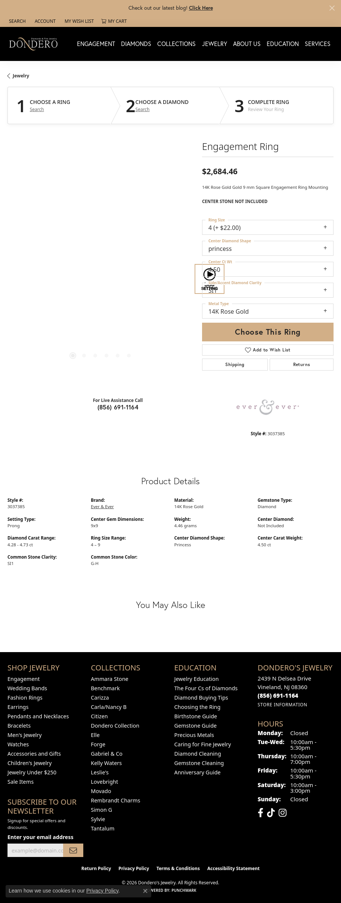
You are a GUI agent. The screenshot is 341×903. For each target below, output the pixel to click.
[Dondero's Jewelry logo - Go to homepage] (35, 44)
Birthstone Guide (195, 716)
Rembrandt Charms (115, 800)
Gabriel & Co (107, 753)
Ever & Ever (102, 506)
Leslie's (100, 772)
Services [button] (318, 43)
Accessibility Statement (233, 868)
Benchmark (105, 688)
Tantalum (102, 828)
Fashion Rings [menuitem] (25, 697)
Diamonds (136, 43)
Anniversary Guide (197, 772)
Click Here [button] (201, 7)
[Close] (332, 8)
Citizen (99, 716)
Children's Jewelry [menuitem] (29, 763)
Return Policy (96, 868)
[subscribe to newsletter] (73, 850)
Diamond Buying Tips (201, 697)
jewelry (21, 76)
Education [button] (283, 43)
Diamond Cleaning (197, 753)
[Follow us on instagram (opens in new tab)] (282, 812)
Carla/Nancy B (109, 706)
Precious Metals (194, 734)
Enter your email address (40, 837)
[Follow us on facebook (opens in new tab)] (260, 812)
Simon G (101, 809)
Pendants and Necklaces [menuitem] (38, 716)
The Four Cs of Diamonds (206, 688)
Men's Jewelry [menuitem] (24, 734)
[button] (16, 21)
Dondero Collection (115, 725)
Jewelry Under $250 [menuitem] (31, 772)
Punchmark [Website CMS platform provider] (183, 890)
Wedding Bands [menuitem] (27, 688)
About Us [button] (247, 43)
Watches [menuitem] (18, 744)
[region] (101, 278)
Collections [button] (176, 43)
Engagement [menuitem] (23, 678)
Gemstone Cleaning (199, 763)
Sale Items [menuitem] (20, 781)
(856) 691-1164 (118, 407)
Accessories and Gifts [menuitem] (34, 753)
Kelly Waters (106, 763)
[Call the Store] (278, 695)
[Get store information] (282, 704)
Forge (98, 744)
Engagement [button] (96, 43)
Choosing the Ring (197, 706)
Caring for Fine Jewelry (202, 744)
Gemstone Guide (195, 725)
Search (37, 109)
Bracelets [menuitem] (19, 725)
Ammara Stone (109, 678)
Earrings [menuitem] (17, 706)
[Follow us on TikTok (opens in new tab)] (271, 812)
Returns (301, 364)
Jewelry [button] (214, 43)
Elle (95, 734)
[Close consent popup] (145, 891)
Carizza (100, 697)
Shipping (234, 364)
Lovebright (104, 781)
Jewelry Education (196, 678)
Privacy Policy (133, 868)
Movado (101, 791)
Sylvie (98, 819)
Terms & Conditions (178, 868)
